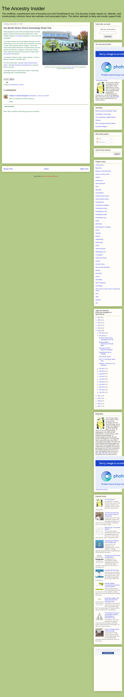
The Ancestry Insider (23, 8)
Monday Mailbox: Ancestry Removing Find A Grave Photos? (112, 585)
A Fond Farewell (110, 499)
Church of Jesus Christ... (102, 174)
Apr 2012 (102, 384)
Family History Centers (102, 196)
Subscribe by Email (101, 80)
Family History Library (102, 199)
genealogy (98, 224)
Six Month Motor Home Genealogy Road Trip (106, 338)
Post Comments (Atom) (50, 176)
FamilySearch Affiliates (102, 205)
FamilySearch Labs (101, 208)
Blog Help (98, 168)
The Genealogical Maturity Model (105, 123)
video (97, 297)
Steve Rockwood (100, 283)
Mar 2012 (102, 387)
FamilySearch (99, 202)
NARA (97, 245)
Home (46, 169)
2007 (99, 406)
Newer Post (8, 169)
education (98, 190)
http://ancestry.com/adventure (21, 65)
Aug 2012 (102, 374)
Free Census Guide (105, 356)
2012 (99, 330)
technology (98, 286)
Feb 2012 (102, 390)
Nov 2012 (102, 335)
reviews (97, 270)
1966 (111, 97)
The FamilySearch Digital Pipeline (105, 117)
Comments (101, 142)
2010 (99, 398)
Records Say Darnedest (102, 267)
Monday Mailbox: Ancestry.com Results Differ (106, 343)
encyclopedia (99, 193)
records (97, 261)
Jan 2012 (102, 392)
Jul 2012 (102, 376)
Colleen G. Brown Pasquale (18, 96)
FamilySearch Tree (101, 211)
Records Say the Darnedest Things (106, 111)
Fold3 (97, 221)
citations (97, 177)
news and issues (100, 248)
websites (98, 300)
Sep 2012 (102, 371)
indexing (98, 233)
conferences (99, 180)
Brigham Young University (103, 171)
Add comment (9, 106)
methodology (99, 239)
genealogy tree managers (103, 227)
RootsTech (98, 273)
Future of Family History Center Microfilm (112, 630)
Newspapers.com (100, 252)
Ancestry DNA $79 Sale (112, 570)
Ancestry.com (70, 67)
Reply (11, 101)
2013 (99, 328)
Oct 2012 (102, 368)
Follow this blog (108, 653)
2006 (117, 97)
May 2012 (102, 382)
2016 (99, 320)
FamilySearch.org (100, 217)
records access (100, 264)
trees (97, 293)
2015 (99, 323)
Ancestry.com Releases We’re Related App (112, 541)
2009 (99, 401)
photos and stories (101, 258)
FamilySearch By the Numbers (105, 353)
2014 (99, 325)
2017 (99, 317)
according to (8, 54)
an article (19, 36)
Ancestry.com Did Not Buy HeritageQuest (112, 556)
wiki (96, 303)
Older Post (84, 169)
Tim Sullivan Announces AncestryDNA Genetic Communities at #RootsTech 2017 (112, 615)
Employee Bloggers (101, 126)
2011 (99, 396)
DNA (96, 186)
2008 (99, 403)
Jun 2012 (102, 379)
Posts (99, 139)
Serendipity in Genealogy (103, 114)
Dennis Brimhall (100, 183)
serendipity (98, 279)
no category (99, 255)
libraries (97, 236)
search (97, 276)
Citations (98, 120)
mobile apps (99, 242)
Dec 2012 (102, 333)
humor (22, 84)
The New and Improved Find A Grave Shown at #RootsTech (112, 514)
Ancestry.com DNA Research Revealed (105, 348)
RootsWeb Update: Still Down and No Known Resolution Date (112, 599)
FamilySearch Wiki (101, 214)
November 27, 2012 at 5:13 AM (39, 96)
